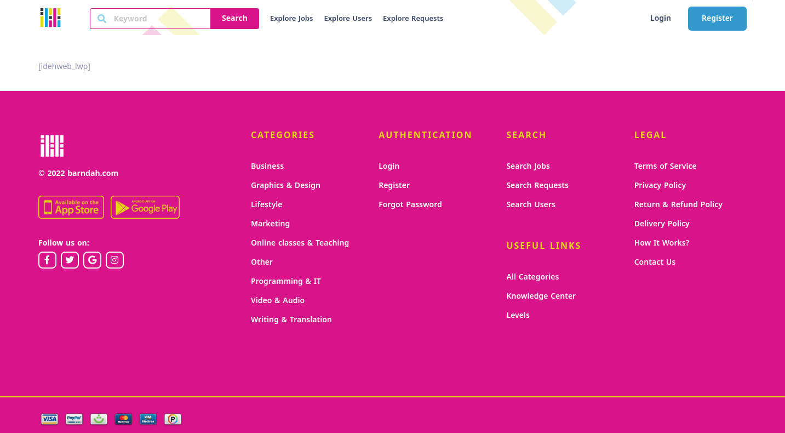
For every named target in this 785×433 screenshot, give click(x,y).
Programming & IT (286, 281)
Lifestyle (267, 204)
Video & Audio (278, 300)
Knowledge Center (541, 296)
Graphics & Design (285, 185)
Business (267, 166)
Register (717, 18)
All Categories (532, 277)
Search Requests (537, 185)
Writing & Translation (291, 319)
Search (235, 18)
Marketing (270, 223)
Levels (517, 315)
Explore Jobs (291, 18)
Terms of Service (665, 166)
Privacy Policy (660, 185)
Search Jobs (527, 166)
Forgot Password (410, 204)
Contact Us (654, 262)
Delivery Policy (662, 223)
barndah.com (92, 173)
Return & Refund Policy (678, 204)
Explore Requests (413, 18)
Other (262, 262)
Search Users (530, 204)
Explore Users (348, 18)
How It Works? (662, 243)
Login (660, 18)
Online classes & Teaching (300, 243)
